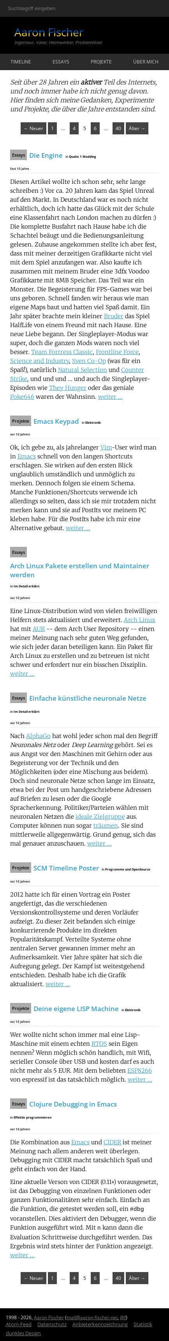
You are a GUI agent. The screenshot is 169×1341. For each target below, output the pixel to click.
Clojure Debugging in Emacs (73, 1104)
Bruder (113, 316)
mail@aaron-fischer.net (92, 1316)
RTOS (99, 1043)
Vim (106, 447)
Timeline (21, 61)
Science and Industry (39, 361)
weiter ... (110, 396)
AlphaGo (38, 736)
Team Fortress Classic (62, 352)
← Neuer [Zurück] (33, 128)
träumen (105, 825)
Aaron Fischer (48, 32)
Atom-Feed (19, 1322)
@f (123, 1316)
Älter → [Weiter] (137, 128)
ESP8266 (139, 1070)
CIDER (112, 1142)
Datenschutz (52, 1322)
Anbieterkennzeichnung (100, 1322)
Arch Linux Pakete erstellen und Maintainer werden (79, 570)
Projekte (101, 61)
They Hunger (67, 387)
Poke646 (22, 396)
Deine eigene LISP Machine (76, 1008)
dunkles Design (23, 1331)
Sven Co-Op (89, 361)
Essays (61, 61)
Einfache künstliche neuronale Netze (87, 698)
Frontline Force (117, 352)
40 (118, 128)
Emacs (27, 456)
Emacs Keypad (56, 421)
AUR (39, 629)
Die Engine (46, 155)
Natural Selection (82, 370)
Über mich (145, 61)
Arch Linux (139, 620)
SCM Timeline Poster (66, 867)
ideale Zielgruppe (100, 816)
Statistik (143, 1322)
